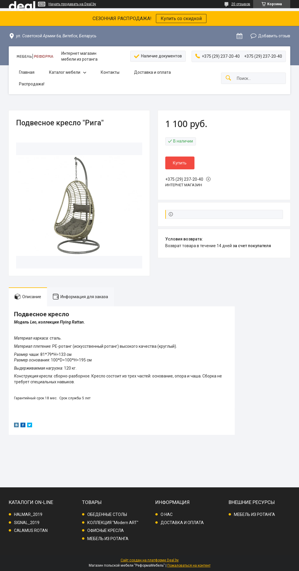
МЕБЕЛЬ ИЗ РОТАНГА (107, 538)
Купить (180, 163)
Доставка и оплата (152, 72)
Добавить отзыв (274, 36)
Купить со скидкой (181, 18)
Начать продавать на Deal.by (72, 4)
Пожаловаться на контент (189, 565)
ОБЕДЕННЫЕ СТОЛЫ (107, 514)
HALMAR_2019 (28, 514)
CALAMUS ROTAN (31, 530)
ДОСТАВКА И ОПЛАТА (182, 522)
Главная (26, 72)
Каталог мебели (64, 72)
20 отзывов (240, 4)
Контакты (110, 72)
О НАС (167, 514)
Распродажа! (31, 84)
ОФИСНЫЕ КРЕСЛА (105, 530)
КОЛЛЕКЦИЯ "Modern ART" (112, 522)
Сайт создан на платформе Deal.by (150, 560)
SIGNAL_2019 (26, 522)
